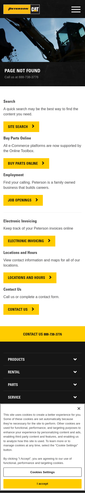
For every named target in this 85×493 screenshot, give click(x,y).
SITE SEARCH (18, 127)
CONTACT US (18, 310)
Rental (14, 372)
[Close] (79, 408)
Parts (13, 385)
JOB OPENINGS (20, 200)
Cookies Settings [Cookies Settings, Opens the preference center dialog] (42, 472)
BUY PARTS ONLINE (23, 164)
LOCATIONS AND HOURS (26, 278)
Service (14, 397)
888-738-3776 (53, 334)
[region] (42, 447)
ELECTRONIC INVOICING (26, 241)
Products (16, 360)
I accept (42, 483)
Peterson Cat (21, 9)
